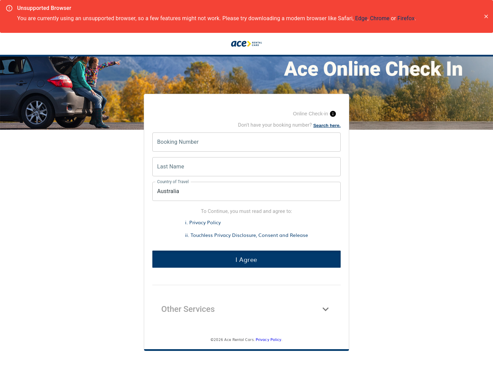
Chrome (380, 18)
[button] (246, 309)
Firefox (406, 18)
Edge (361, 18)
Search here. (327, 125)
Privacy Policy (268, 339)
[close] (486, 16)
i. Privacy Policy (203, 222)
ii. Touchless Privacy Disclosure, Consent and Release (246, 234)
